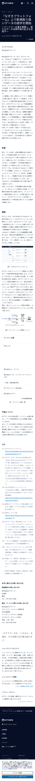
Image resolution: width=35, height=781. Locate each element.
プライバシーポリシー (23, 758)
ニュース (10, 12)
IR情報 (4, 734)
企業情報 (4, 730)
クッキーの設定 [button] (10, 768)
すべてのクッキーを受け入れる (17, 776)
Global (10, 724)
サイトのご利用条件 (7, 758)
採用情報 (4, 738)
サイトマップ (5, 755)
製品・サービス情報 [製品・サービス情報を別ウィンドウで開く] (7, 747)
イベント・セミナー (26, 702)
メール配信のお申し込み (25, 686)
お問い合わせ (21, 755)
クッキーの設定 (17, 773)
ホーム (3, 12)
